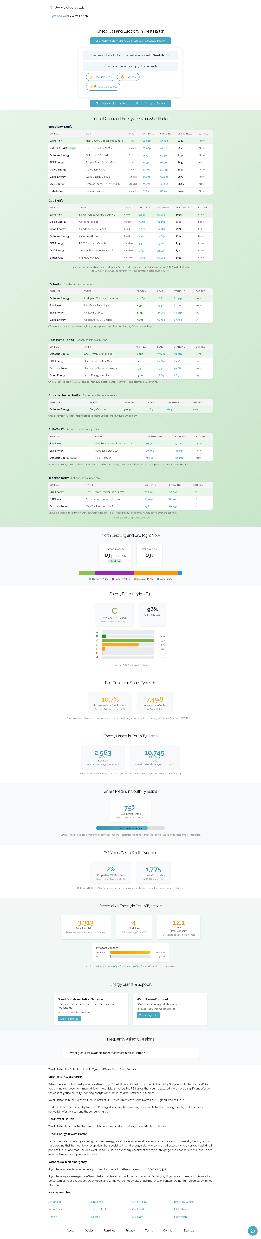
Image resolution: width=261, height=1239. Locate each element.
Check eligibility (69, 1019)
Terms (149, 1230)
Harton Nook (98, 1210)
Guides (89, 1230)
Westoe (95, 1217)
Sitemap (189, 1230)
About (71, 1230)
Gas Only (131, 77)
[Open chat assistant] (253, 1231)
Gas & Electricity (104, 87)
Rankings (109, 1230)
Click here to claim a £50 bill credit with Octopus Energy (130, 40)
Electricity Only (102, 77)
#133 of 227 (135, 967)
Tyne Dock (55, 1210)
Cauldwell (138, 1210)
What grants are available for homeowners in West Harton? (107, 1053)
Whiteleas (96, 1202)
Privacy (130, 1230)
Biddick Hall (139, 1202)
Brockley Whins (184, 1202)
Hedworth (180, 1217)
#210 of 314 (114, 967)
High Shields (182, 1210)
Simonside (55, 1202)
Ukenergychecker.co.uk (67, 7)
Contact (168, 1230)
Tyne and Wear (59, 16)
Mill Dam (137, 1217)
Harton (52, 1217)
